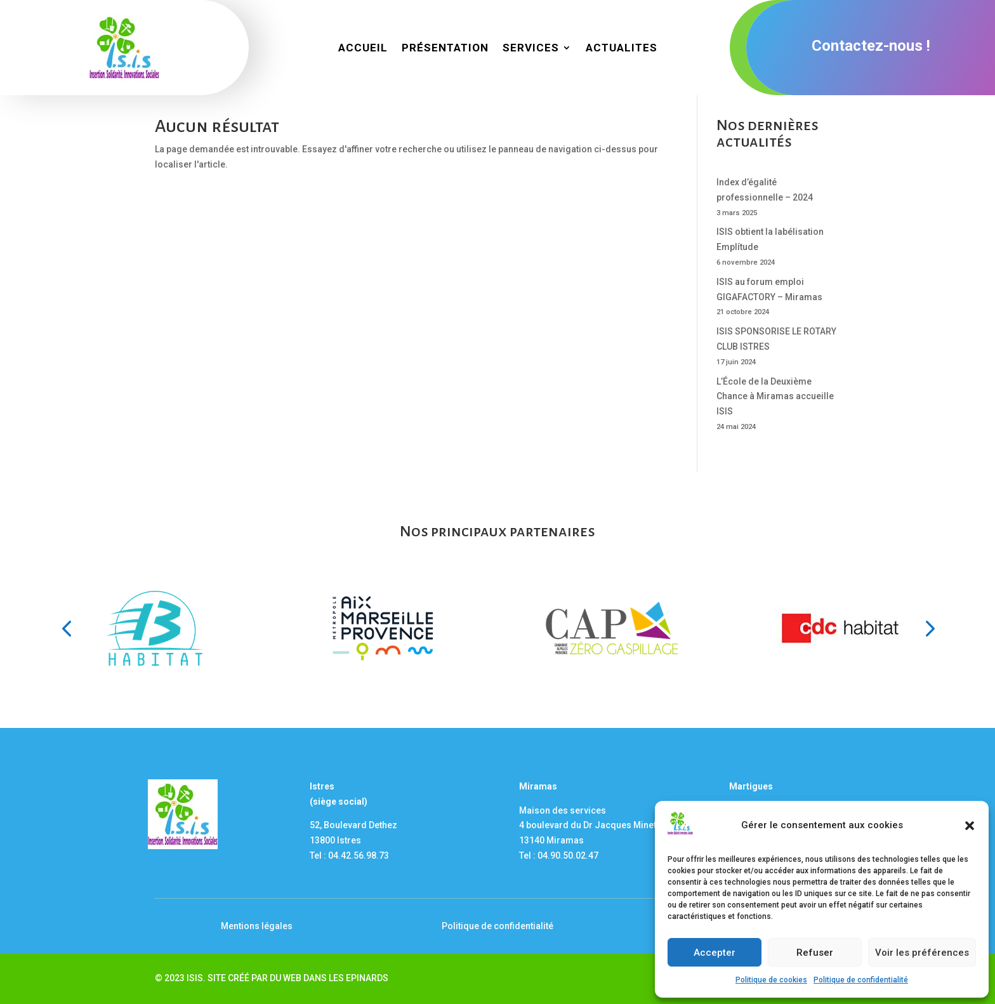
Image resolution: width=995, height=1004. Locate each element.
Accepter (714, 952)
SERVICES (531, 48)
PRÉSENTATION (445, 48)
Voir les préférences (922, 952)
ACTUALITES (621, 48)
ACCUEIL (363, 48)
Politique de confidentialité (861, 979)
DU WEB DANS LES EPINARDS (329, 978)
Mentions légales (257, 926)
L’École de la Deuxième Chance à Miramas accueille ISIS (775, 396)
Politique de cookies (771, 979)
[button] (969, 825)
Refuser (814, 952)
